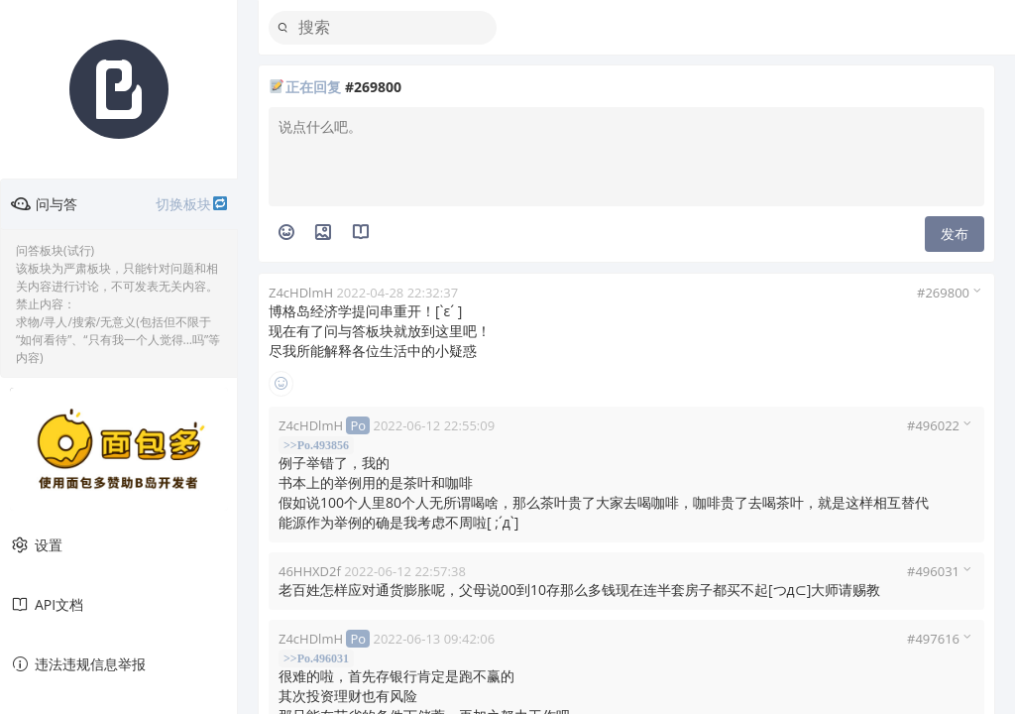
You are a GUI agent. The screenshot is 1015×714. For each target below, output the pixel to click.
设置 (36, 545)
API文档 (46, 605)
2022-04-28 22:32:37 (397, 292)
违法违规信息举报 (78, 664)
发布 (954, 233)
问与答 (119, 204)
